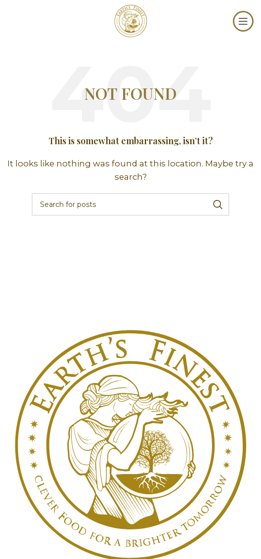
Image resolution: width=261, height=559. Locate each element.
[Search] (130, 204)
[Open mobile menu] (243, 21)
